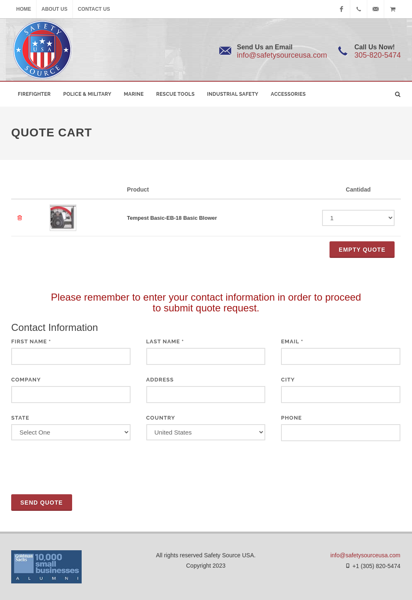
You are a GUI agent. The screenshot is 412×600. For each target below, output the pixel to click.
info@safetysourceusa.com (282, 55)
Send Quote (41, 502)
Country (160, 418)
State (20, 418)
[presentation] (74, 468)
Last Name (165, 341)
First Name (31, 341)
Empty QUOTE (362, 249)
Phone (291, 418)
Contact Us (94, 9)
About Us (54, 9)
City (288, 380)
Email (292, 341)
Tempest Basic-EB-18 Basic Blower (172, 218)
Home (23, 9)
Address (160, 380)
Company (26, 380)
